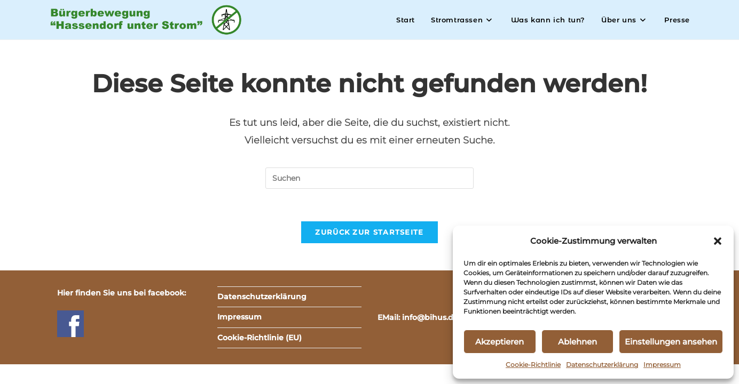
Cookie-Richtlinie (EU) (259, 337)
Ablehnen (577, 342)
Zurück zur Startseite (369, 232)
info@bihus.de (430, 317)
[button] (717, 241)
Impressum (662, 365)
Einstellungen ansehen (671, 342)
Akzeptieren (499, 342)
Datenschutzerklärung (602, 365)
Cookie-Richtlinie (533, 365)
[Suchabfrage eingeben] (369, 178)
